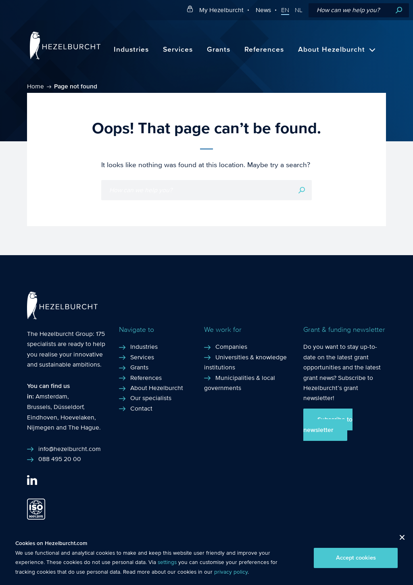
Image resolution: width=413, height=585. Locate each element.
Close (399, 539)
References (264, 49)
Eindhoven (42, 417)
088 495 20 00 (59, 459)
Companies (231, 346)
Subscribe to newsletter (328, 424)
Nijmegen (40, 427)
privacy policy (231, 572)
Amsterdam (51, 396)
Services (178, 49)
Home (35, 86)
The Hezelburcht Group (60, 334)
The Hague (83, 427)
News (263, 10)
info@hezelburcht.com (69, 449)
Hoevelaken (77, 417)
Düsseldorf (68, 407)
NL (298, 10)
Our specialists (150, 398)
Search (399, 10)
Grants (218, 49)
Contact (141, 408)
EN (285, 10)
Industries (131, 49)
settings (167, 562)
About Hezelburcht (331, 49)
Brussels (38, 407)
